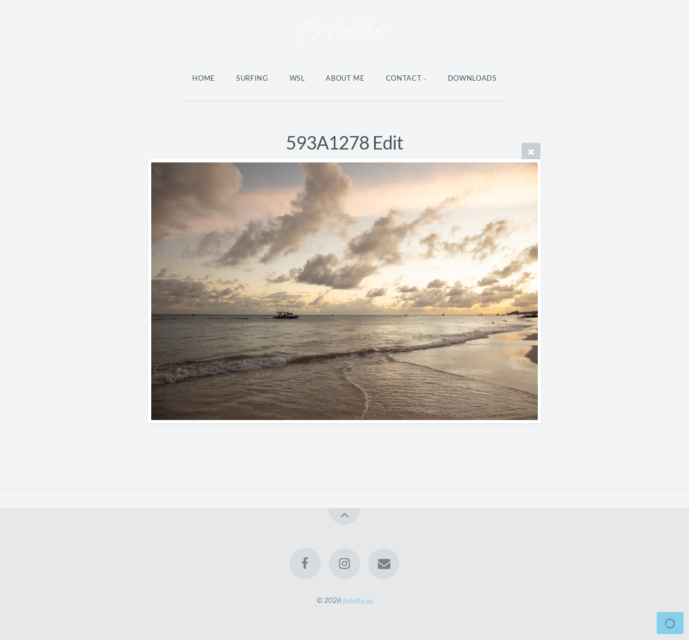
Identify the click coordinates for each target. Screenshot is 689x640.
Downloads (472, 78)
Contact (404, 78)
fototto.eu (358, 600)
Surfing (252, 78)
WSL (297, 78)
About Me (345, 78)
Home (203, 78)
